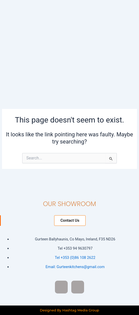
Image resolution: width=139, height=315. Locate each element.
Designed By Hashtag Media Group (69, 310)
